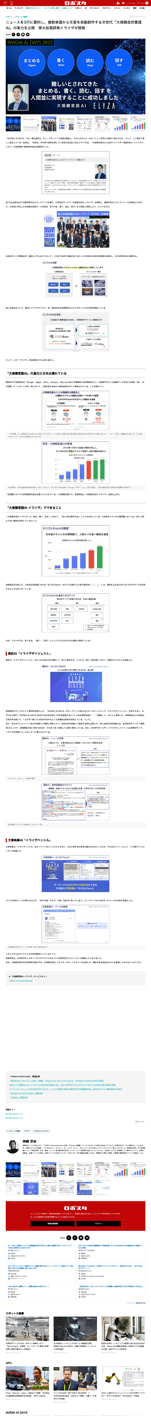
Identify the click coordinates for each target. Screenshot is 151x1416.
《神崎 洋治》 (139, 1122)
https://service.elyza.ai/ (21, 981)
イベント (117, 8)
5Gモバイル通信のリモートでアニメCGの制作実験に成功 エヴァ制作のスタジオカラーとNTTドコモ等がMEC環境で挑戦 (62, 1085)
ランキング (18, 8)
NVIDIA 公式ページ (14, 1118)
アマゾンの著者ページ (134, 1153)
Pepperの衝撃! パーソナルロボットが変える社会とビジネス (91, 1145)
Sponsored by (131, 1303)
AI (86, 8)
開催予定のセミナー (33, 8)
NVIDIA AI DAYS (42, 1131)
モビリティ (107, 8)
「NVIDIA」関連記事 (18, 1098)
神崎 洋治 (30, 1141)
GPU (27, 1131)
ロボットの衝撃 (14, 1131)
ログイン (98, 1224)
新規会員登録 (53, 1224)
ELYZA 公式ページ (14, 1114)
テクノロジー (95, 8)
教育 (135, 8)
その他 (142, 8)
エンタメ (127, 8)
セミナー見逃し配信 (51, 8)
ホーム (8, 8)
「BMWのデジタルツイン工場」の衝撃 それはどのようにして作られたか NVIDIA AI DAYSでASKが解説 (56, 1081)
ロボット (78, 8)
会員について (67, 8)
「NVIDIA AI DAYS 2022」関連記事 (26, 1093)
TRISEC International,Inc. (54, 1145)
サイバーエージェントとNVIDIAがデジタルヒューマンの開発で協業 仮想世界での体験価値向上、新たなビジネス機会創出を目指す (65, 1089)
